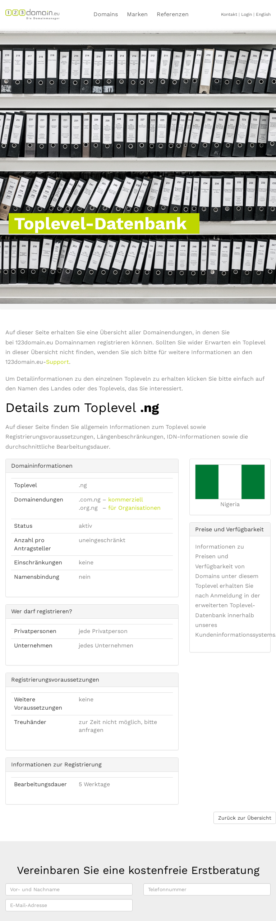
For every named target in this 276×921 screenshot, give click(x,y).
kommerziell (125, 499)
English (263, 14)
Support (57, 361)
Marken (137, 14)
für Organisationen (134, 507)
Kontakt (229, 14)
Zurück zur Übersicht (244, 818)
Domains (105, 14)
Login (246, 14)
